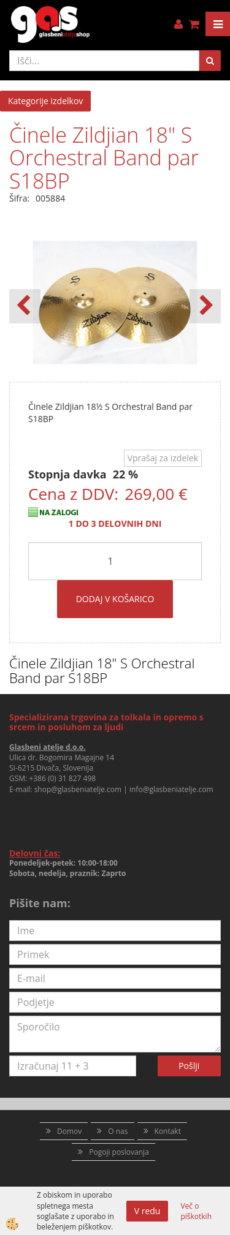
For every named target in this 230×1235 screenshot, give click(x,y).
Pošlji (188, 1065)
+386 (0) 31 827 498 (62, 778)
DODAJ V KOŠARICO (115, 599)
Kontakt (168, 1131)
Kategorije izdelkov (45, 101)
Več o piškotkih (196, 1211)
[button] (205, 306)
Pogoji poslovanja (119, 1152)
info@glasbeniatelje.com (171, 789)
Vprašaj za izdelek (163, 458)
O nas (118, 1131)
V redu (147, 1211)
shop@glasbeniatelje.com (78, 789)
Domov (69, 1131)
